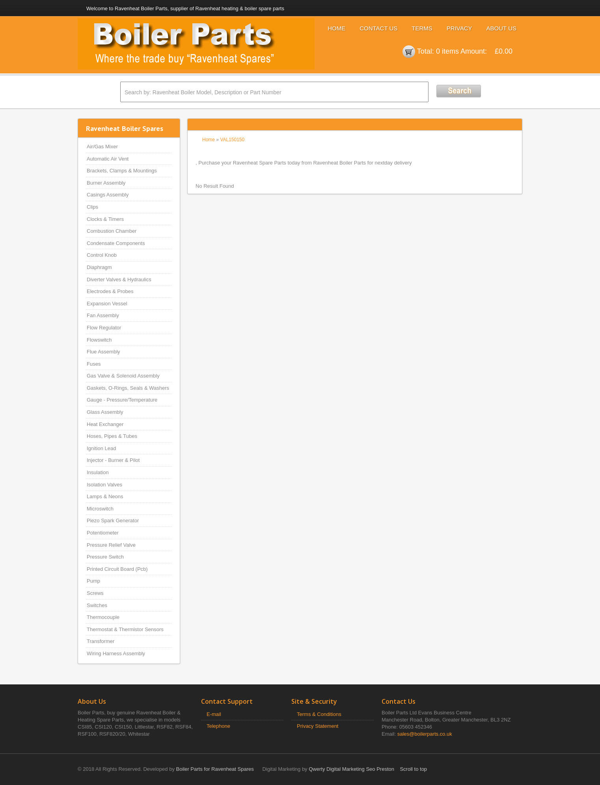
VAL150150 (232, 139)
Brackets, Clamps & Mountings (122, 171)
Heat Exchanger (105, 424)
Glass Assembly (105, 412)
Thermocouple (103, 617)
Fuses (94, 364)
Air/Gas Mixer (102, 147)
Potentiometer (103, 533)
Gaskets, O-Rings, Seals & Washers (128, 388)
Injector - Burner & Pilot (113, 460)
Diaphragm (99, 267)
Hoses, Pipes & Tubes (112, 436)
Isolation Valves (104, 485)
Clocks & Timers (105, 219)
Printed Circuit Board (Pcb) (117, 569)
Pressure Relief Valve (111, 545)
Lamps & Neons (105, 496)
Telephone (218, 726)
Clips (92, 207)
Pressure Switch (105, 557)
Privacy (459, 28)
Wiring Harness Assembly (116, 653)
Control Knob (102, 255)
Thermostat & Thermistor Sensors (125, 629)
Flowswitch (99, 340)
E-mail (214, 714)
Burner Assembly (106, 183)
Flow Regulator (104, 328)
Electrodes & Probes (110, 291)
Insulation (98, 472)
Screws (95, 593)
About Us (501, 28)
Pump (93, 581)
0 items (447, 51)
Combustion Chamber (111, 231)
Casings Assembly (108, 195)
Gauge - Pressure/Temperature (122, 400)
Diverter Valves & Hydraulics (119, 279)
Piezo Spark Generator (113, 520)
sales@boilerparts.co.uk (424, 734)
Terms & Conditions (319, 714)
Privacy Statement (318, 726)
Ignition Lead (101, 448)
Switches (97, 605)
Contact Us (378, 28)
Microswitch (100, 509)
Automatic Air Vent (108, 159)
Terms (422, 28)
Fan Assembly (103, 315)
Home (336, 28)
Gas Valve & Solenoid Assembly (123, 376)
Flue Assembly (103, 352)
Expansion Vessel (107, 304)
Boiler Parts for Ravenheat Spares (215, 769)
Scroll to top (413, 769)
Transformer (100, 641)
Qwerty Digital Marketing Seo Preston (351, 769)
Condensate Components (116, 243)
